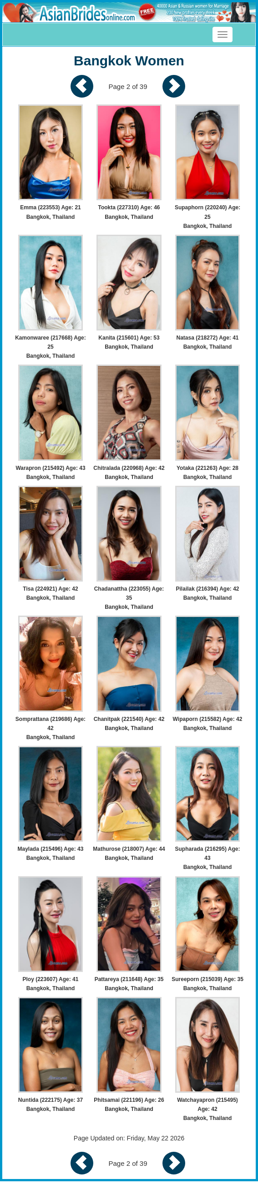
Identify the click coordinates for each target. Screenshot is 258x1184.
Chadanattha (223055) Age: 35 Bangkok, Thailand (129, 598)
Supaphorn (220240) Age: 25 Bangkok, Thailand (207, 216)
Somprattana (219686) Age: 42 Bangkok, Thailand (50, 728)
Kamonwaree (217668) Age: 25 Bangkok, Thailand (50, 347)
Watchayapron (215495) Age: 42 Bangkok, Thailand (207, 1109)
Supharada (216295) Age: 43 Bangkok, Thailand (207, 858)
